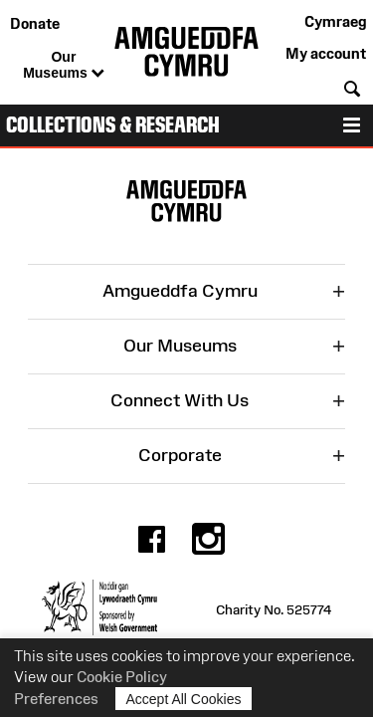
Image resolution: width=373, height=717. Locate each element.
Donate (35, 23)
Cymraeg (335, 21)
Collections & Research (113, 125)
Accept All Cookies (184, 698)
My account (325, 53)
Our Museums (63, 66)
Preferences (56, 698)
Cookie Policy (122, 676)
